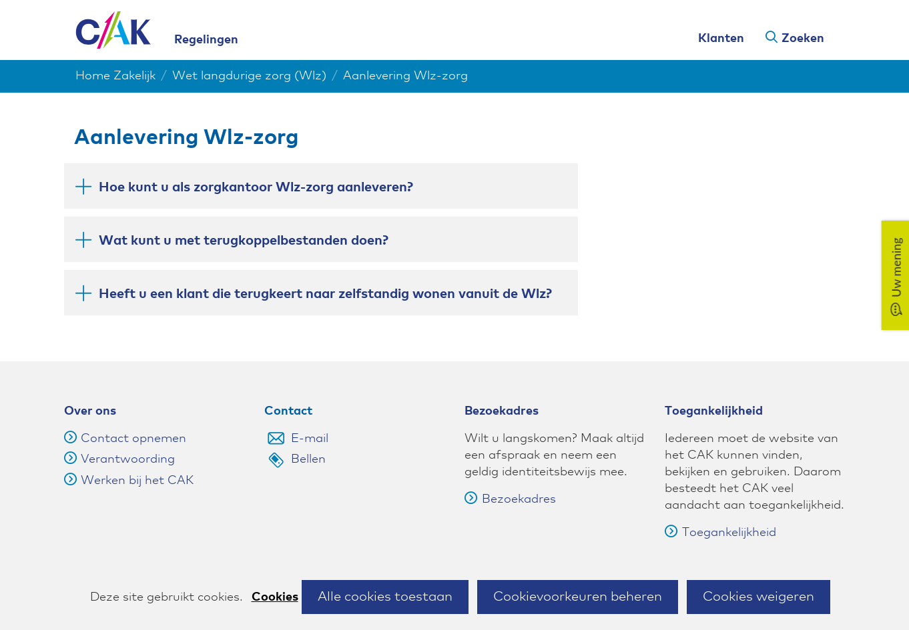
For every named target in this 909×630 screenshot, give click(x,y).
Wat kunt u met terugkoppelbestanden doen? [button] (243, 239)
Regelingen (206, 40)
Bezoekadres (510, 499)
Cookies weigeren (758, 596)
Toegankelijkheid (720, 533)
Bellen (308, 459)
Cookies (275, 597)
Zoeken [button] (803, 39)
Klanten (721, 39)
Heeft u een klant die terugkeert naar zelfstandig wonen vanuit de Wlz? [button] (325, 293)
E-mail (309, 439)
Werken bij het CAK (137, 481)
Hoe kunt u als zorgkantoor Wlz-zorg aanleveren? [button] (256, 186)
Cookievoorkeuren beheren (577, 596)
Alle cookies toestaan (385, 596)
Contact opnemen (133, 439)
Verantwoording (128, 459)
